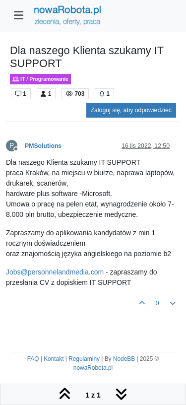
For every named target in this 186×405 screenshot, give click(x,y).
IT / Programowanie (40, 79)
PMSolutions (43, 145)
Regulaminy (84, 358)
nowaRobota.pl (93, 367)
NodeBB (124, 358)
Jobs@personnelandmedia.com (55, 272)
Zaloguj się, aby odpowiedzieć (131, 110)
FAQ (33, 358)
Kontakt (53, 358)
